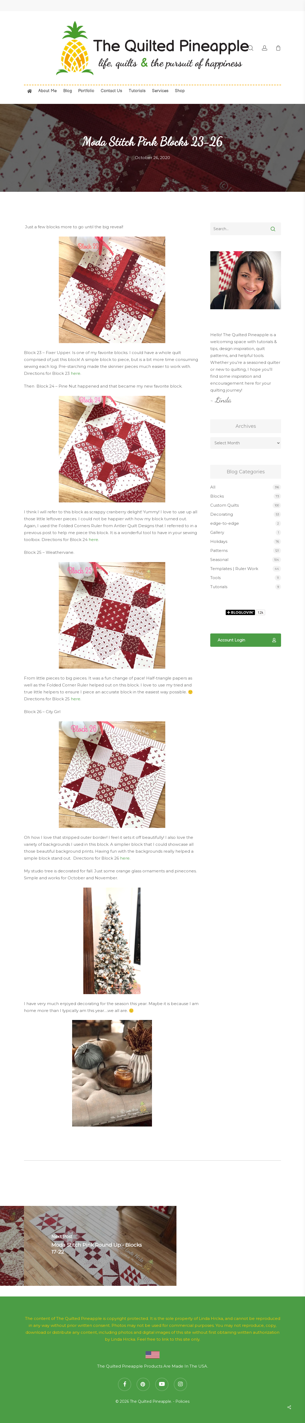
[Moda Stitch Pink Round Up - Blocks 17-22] (100, 1246)
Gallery (217, 532)
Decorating (221, 514)
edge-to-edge (224, 523)
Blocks (217, 496)
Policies (182, 1401)
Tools (215, 577)
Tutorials (218, 586)
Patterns (219, 550)
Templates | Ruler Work (234, 568)
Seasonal (219, 559)
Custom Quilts (224, 505)
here (75, 373)
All (212, 487)
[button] (245, 640)
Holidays (218, 541)
